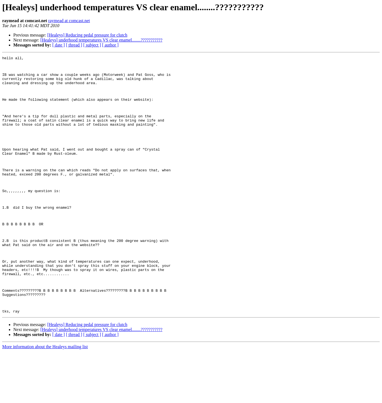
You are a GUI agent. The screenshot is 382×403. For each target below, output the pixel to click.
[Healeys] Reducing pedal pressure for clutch (87, 35)
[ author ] (110, 45)
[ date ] (58, 45)
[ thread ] (74, 45)
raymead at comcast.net (69, 20)
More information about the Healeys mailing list (45, 398)
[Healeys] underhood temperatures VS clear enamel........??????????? (101, 40)
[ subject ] (92, 45)
